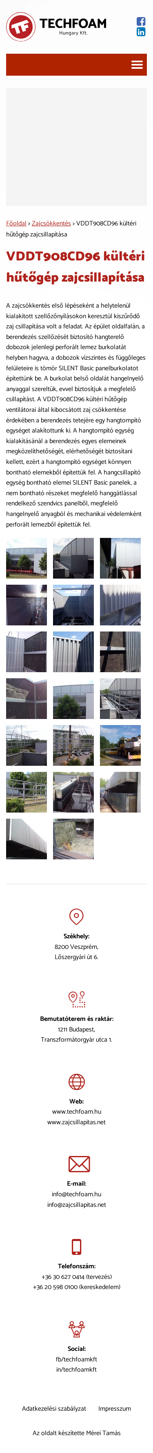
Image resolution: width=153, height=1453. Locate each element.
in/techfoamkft (76, 1369)
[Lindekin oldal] (126, 32)
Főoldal (16, 223)
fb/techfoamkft (76, 1359)
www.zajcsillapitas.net (76, 1122)
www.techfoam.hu (76, 1111)
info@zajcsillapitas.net (76, 1204)
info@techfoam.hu (76, 1194)
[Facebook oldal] (126, 22)
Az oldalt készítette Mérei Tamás (77, 1433)
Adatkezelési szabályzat (54, 1408)
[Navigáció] (137, 65)
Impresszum (114, 1408)
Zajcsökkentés (51, 223)
